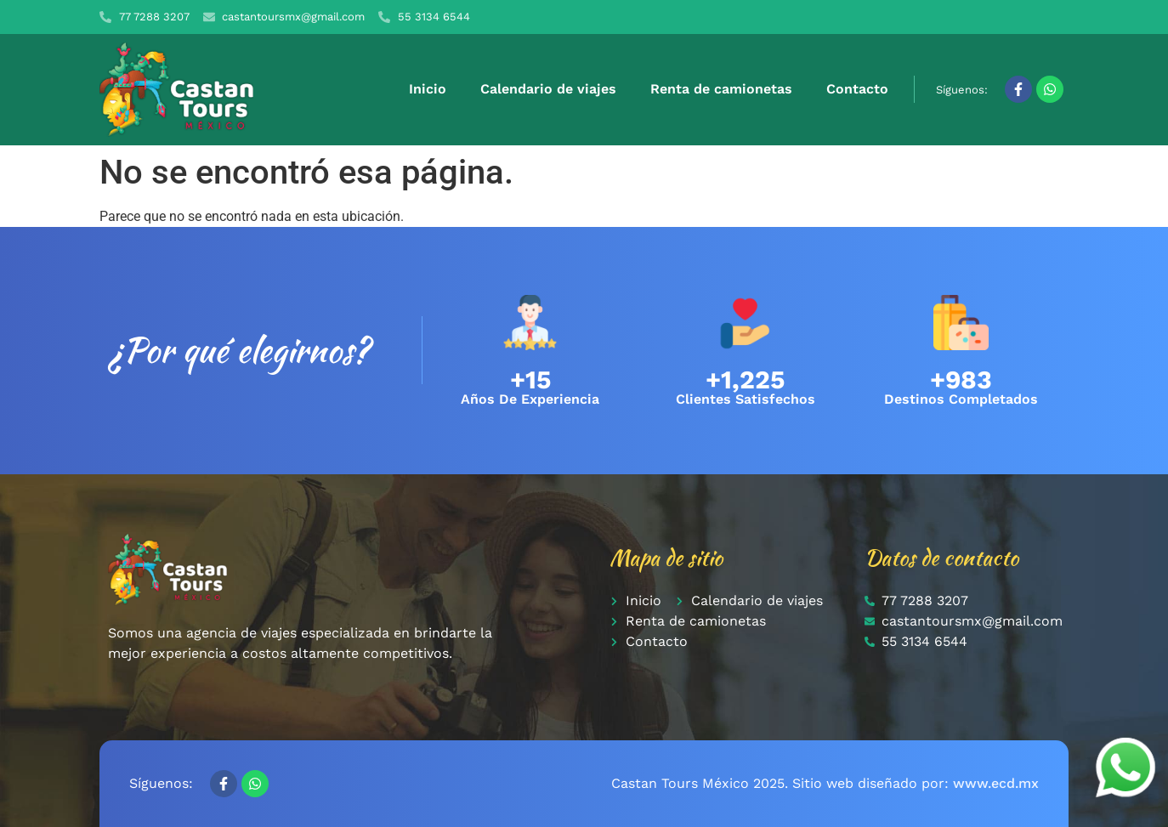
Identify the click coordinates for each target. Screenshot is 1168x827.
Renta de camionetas (721, 89)
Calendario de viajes (548, 89)
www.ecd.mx (996, 783)
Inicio (427, 89)
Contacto (857, 89)
